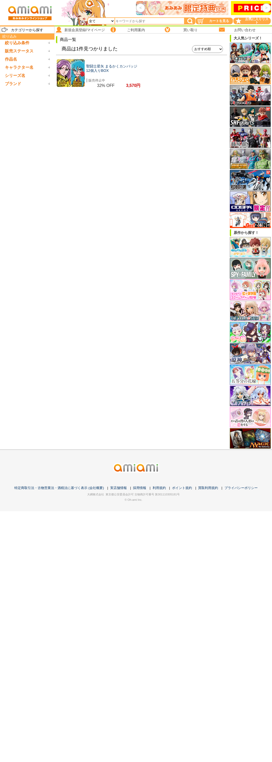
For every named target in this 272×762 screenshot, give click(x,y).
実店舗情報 (118, 488)
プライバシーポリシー (241, 488)
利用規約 (159, 488)
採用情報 (139, 488)
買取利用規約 (208, 488)
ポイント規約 (182, 488)
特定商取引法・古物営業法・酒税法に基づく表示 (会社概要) (59, 488)
